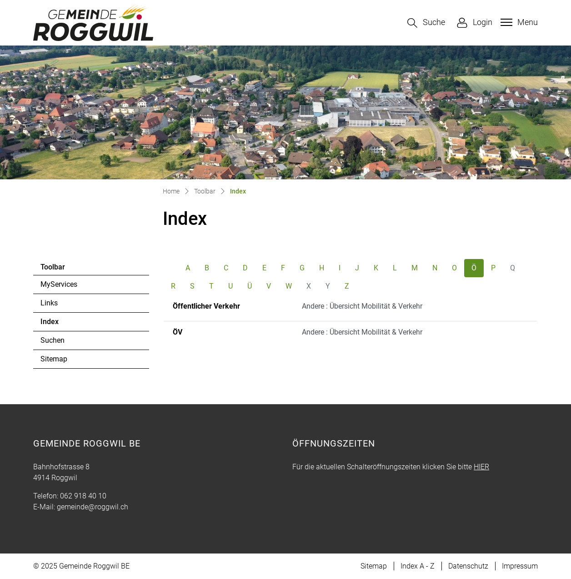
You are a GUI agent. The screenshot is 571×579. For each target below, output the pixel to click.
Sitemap (53, 359)
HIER (481, 466)
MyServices (58, 284)
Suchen (52, 340)
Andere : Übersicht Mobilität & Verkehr (362, 306)
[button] (426, 23)
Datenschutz (468, 566)
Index (65, 324)
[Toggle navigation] (518, 22)
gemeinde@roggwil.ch (92, 507)
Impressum (520, 566)
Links (49, 303)
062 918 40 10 (83, 496)
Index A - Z (418, 566)
